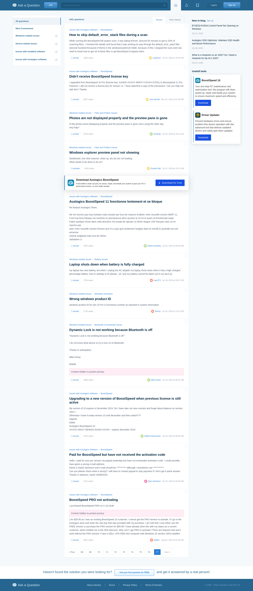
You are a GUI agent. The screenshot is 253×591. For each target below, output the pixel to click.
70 (98, 552)
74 (132, 552)
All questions (22, 21)
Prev (72, 552)
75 (140, 552)
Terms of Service (153, 585)
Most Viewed (174, 20)
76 (149, 552)
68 (82, 552)
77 (157, 552)
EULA (112, 585)
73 (124, 552)
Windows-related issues (27, 35)
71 (107, 552)
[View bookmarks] (197, 5)
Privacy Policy (130, 585)
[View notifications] (186, 5)
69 (90, 552)
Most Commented (24, 28)
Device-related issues (26, 43)
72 (115, 552)
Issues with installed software (30, 51)
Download (203, 103)
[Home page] (175, 5)
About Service (94, 585)
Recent (159, 20)
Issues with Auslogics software (30, 59)
